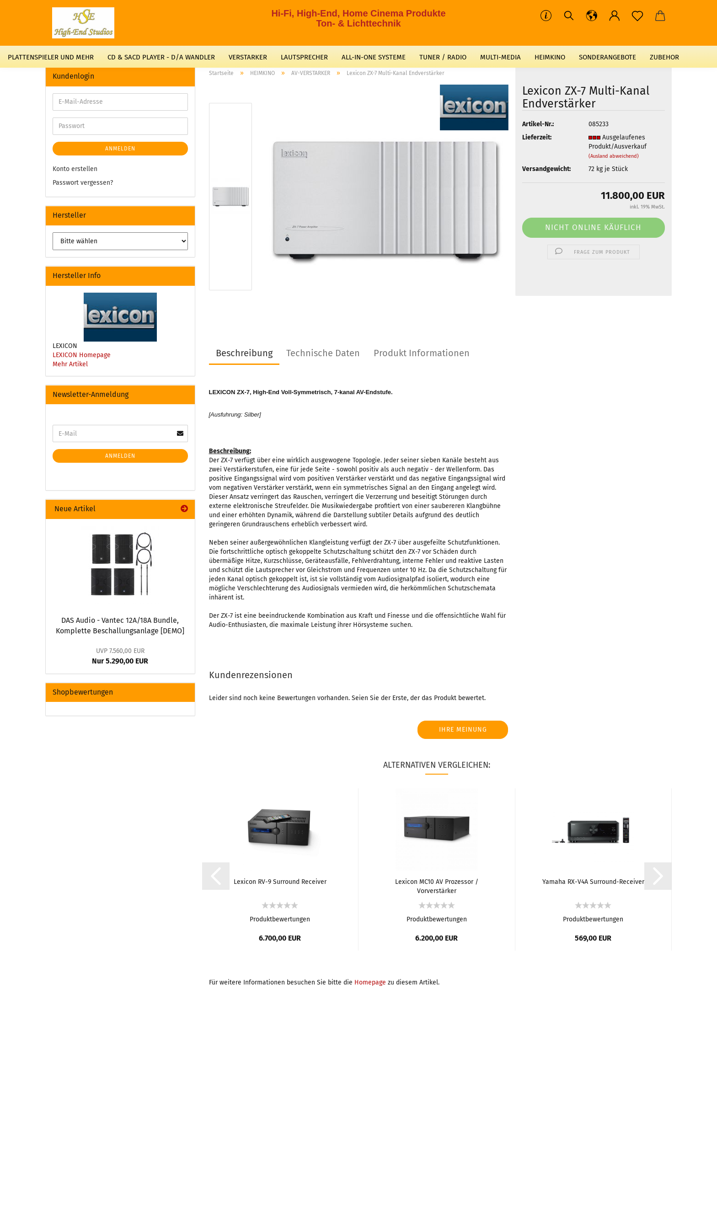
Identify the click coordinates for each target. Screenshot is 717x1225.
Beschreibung (244, 353)
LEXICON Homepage (82, 355)
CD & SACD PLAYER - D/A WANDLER (161, 57)
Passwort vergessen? (83, 183)
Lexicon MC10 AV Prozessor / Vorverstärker (436, 885)
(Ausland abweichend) (614, 156)
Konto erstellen (75, 169)
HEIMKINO (550, 57)
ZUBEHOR (664, 57)
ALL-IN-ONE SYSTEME (374, 57)
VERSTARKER (248, 57)
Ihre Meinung (463, 729)
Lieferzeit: (536, 137)
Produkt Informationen (422, 353)
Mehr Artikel (70, 364)
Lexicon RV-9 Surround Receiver (280, 882)
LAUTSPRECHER (304, 57)
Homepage (370, 982)
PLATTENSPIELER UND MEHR (51, 57)
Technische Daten (323, 353)
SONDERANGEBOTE (607, 57)
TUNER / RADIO (442, 57)
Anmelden (120, 148)
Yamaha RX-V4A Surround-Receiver (593, 882)
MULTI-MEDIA (500, 57)
